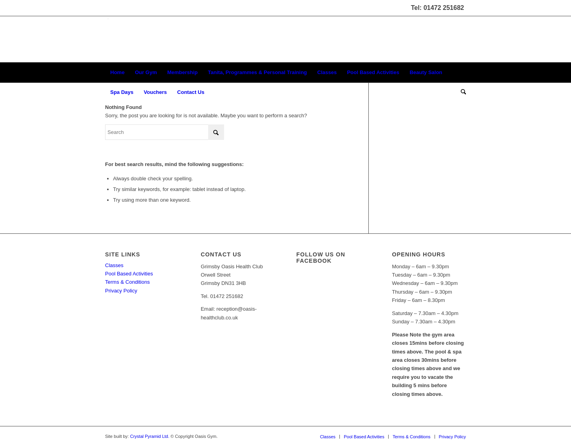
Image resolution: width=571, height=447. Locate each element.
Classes (114, 265)
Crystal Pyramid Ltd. (149, 436)
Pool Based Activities (129, 274)
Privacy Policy (121, 291)
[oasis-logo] (108, 39)
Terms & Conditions (127, 282)
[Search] (461, 92)
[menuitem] (117, 72)
